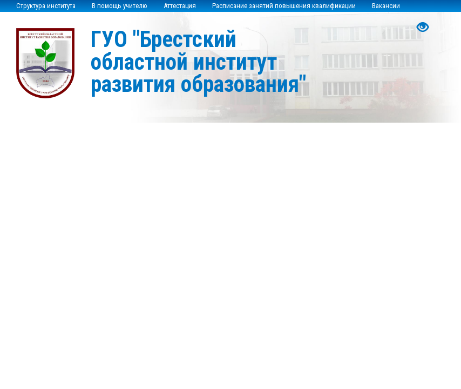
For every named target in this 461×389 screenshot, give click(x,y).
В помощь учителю (119, 6)
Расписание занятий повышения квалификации (284, 6)
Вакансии (386, 6)
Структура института (46, 6)
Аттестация (180, 6)
